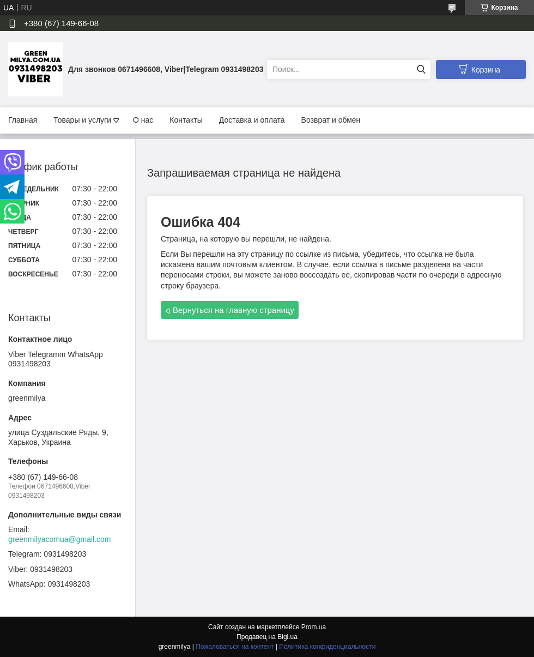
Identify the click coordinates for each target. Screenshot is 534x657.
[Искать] (420, 69)
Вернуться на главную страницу (233, 310)
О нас (143, 120)
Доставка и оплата (252, 120)
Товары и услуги (82, 120)
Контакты (185, 120)
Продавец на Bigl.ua (267, 637)
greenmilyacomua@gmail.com (59, 539)
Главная (22, 120)
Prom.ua (313, 627)
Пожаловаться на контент (235, 646)
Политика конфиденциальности (327, 646)
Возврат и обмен (331, 120)
